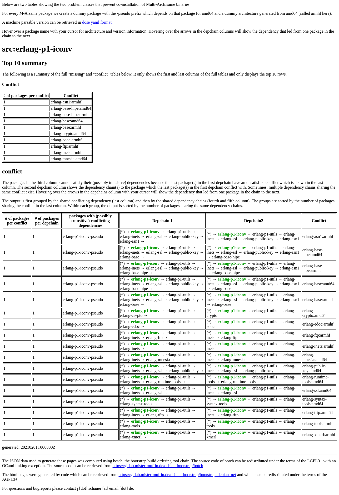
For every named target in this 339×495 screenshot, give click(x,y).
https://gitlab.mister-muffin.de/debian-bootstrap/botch (158, 465)
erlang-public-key (184, 236)
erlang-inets (130, 236)
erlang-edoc (130, 326)
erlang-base (129, 257)
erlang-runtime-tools (163, 381)
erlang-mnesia (158, 359)
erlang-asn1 (129, 241)
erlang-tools (130, 426)
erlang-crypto (131, 315)
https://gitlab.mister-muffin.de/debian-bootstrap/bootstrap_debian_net (177, 474)
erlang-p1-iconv (145, 231)
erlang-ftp (154, 337)
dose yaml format (97, 22)
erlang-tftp (155, 415)
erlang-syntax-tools (136, 404)
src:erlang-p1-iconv (37, 48)
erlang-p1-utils (178, 231)
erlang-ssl (154, 236)
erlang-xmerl (131, 437)
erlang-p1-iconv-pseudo (83, 236)
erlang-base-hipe (226, 257)
